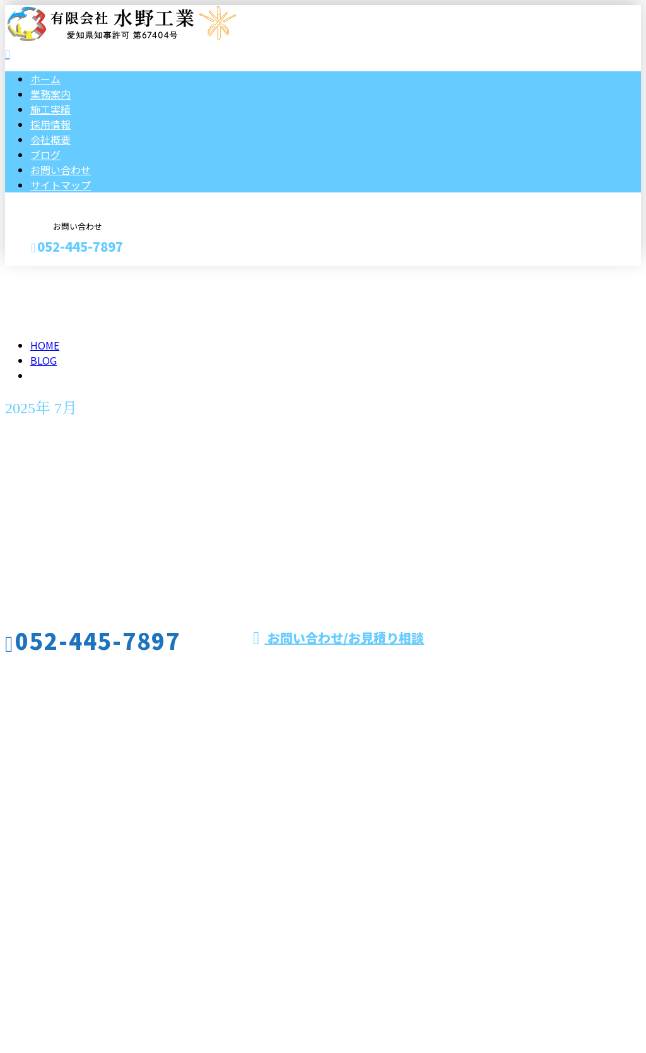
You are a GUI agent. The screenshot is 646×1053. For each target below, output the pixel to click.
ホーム (45, 78)
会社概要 (50, 139)
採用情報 (50, 124)
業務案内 (50, 94)
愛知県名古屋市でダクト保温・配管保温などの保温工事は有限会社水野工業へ (181, 1010)
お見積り (49, 273)
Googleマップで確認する (66, 935)
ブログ (45, 154)
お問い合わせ (60, 169)
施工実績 (50, 109)
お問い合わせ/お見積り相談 (338, 637)
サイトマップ (60, 184)
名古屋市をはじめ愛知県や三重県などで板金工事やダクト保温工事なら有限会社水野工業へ (238, 868)
